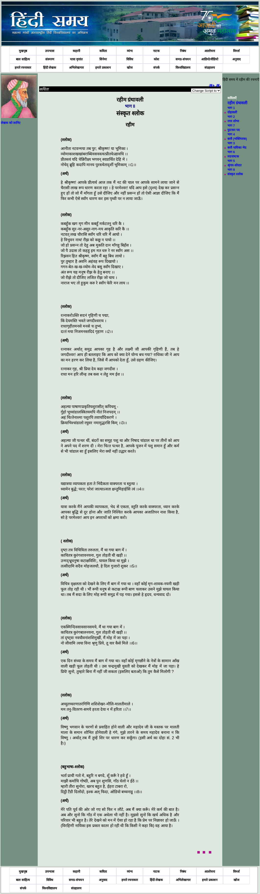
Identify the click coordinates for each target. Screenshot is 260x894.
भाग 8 (231, 169)
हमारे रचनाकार (23, 67)
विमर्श (236, 51)
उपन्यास (49, 51)
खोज (130, 67)
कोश (156, 59)
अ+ (212, 85)
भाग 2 (231, 116)
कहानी (76, 51)
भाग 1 (231, 108)
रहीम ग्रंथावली (237, 103)
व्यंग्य (130, 51)
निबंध (183, 51)
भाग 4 (231, 134)
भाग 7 (231, 125)
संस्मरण (49, 59)
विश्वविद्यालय (183, 67)
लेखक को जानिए (10, 123)
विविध (129, 59)
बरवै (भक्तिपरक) (237, 139)
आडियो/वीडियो (209, 59)
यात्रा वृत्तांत (76, 59)
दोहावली (232, 112)
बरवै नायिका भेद (236, 147)
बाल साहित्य (23, 59)
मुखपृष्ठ (23, 51)
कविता (103, 51)
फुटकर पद (233, 130)
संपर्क (156, 67)
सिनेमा (103, 59)
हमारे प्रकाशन (103, 67)
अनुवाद (236, 59)
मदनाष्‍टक (233, 156)
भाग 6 (231, 152)
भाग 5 (231, 161)
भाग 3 (231, 143)
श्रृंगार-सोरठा (234, 165)
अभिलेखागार (76, 67)
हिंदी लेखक (49, 67)
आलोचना (209, 51)
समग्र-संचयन (183, 59)
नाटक (156, 51)
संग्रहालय (209, 67)
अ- (218, 85)
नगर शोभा (233, 121)
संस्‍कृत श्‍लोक (235, 174)
